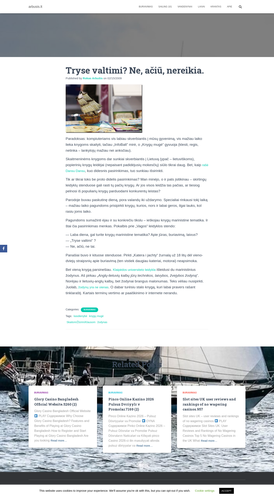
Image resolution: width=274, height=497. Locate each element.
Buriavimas (146, 6)
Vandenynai (185, 6)
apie (229, 6)
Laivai (201, 6)
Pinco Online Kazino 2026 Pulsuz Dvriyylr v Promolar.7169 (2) (131, 404)
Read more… (60, 440)
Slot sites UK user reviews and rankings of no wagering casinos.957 (210, 404)
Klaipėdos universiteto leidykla (137, 270)
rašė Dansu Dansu (81, 171)
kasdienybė (80, 316)
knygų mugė (96, 316)
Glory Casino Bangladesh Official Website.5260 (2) (57, 402)
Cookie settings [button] (205, 490)
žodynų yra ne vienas (95, 287)
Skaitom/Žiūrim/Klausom (81, 322)
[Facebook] (3, 248)
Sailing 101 (165, 6)
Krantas (216, 6)
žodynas (102, 322)
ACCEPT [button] (226, 490)
